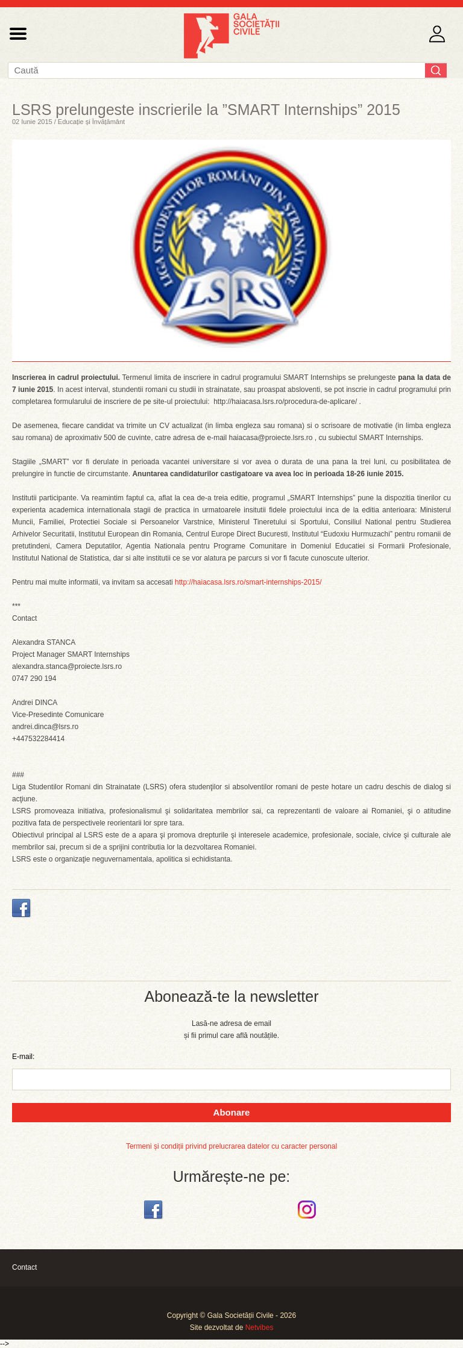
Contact (24, 1267)
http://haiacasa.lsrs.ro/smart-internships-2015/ (248, 582)
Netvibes (259, 1327)
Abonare (231, 1112)
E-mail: (23, 1056)
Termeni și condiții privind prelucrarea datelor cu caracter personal (231, 1146)
